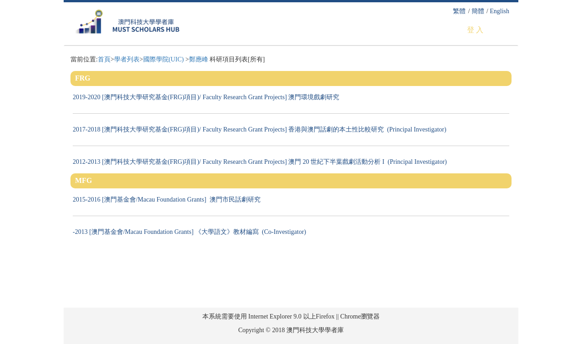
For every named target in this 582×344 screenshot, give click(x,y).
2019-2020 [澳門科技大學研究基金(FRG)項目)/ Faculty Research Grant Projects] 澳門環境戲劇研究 (207, 97)
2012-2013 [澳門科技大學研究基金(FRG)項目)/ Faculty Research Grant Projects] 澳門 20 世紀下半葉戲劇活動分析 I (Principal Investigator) (260, 161)
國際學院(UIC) (164, 59)
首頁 (104, 59)
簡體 (478, 11)
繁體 (459, 11)
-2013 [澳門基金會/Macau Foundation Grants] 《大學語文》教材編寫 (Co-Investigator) (189, 231)
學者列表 (127, 59)
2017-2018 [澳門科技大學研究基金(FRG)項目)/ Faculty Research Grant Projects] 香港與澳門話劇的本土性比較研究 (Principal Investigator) (260, 129)
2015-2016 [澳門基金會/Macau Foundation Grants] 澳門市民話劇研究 (168, 199)
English (499, 11)
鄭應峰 (198, 59)
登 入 (475, 30)
